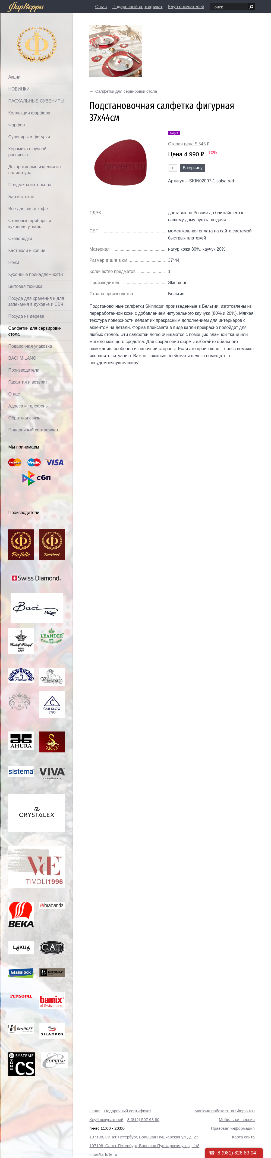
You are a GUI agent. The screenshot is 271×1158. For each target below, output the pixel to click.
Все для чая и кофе (28, 208)
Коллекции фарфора (29, 113)
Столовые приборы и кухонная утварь (29, 223)
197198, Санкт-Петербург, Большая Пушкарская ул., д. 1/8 (144, 1145)
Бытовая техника (25, 286)
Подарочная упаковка (30, 346)
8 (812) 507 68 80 (143, 1119)
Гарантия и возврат (27, 382)
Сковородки (20, 238)
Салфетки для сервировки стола (34, 331)
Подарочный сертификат (137, 6)
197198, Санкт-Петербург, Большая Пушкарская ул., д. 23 (143, 1137)
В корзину (193, 168)
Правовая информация (233, 1128)
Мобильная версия (237, 1119)
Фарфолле (24, 31)
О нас (101, 6)
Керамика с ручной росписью (27, 152)
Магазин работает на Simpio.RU (224, 1111)
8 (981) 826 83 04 (237, 1153)
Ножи (13, 262)
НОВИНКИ (19, 89)
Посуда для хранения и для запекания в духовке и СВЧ (36, 301)
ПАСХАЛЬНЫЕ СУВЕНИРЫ (36, 101)
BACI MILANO (22, 358)
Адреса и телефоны (28, 406)
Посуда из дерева (26, 316)
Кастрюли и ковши (26, 250)
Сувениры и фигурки (29, 137)
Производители (23, 370)
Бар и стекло (21, 196)
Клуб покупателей (186, 6)
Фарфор (16, 125)
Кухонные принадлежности (35, 274)
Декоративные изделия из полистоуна (34, 169)
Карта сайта (243, 1137)
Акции (14, 77)
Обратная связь (24, 418)
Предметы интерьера (29, 184)
